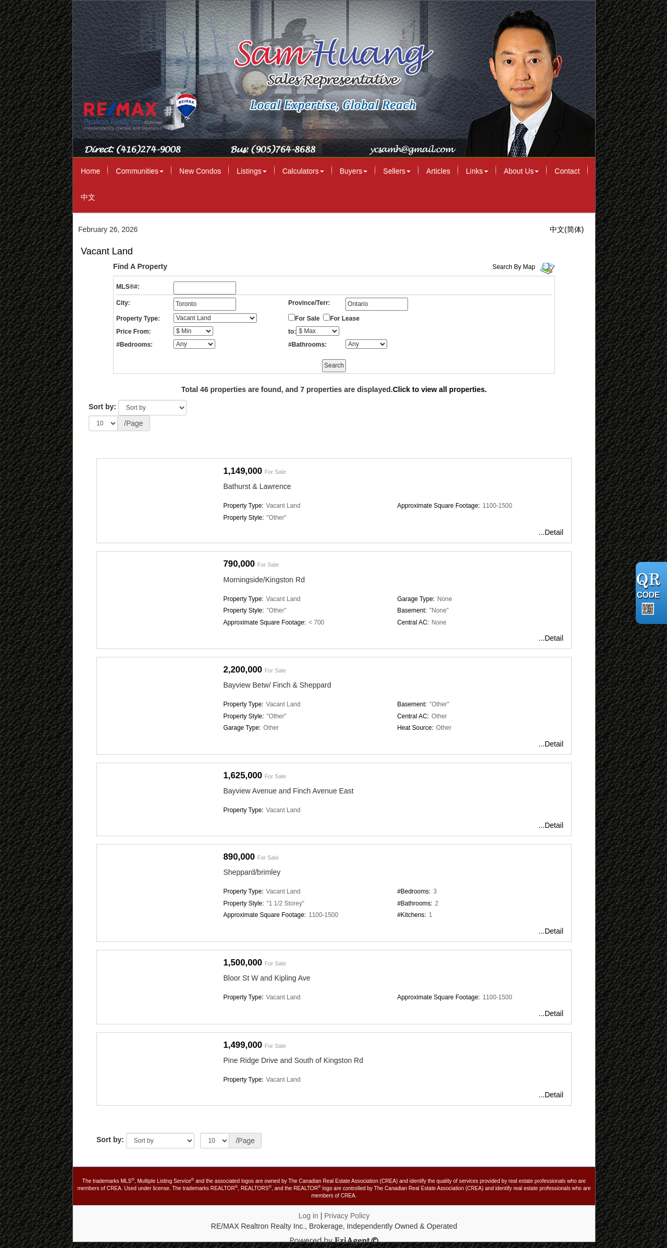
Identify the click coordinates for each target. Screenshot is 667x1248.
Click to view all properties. (440, 389)
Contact (566, 171)
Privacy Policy (346, 1216)
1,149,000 (243, 471)
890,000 (239, 857)
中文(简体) (567, 229)
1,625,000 (243, 775)
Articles (438, 171)
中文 (88, 197)
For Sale (307, 318)
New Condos (200, 171)
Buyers (354, 171)
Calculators (303, 171)
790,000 (239, 564)
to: (292, 331)
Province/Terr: (309, 303)
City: (123, 303)
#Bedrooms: (134, 344)
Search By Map (513, 267)
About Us (521, 171)
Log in (308, 1216)
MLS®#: (128, 286)
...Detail (551, 532)
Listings (251, 171)
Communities (140, 171)
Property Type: (138, 318)
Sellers (397, 171)
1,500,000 (243, 963)
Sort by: (102, 406)
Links (477, 171)
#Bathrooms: (307, 344)
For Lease (345, 318)
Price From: (133, 331)
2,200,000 (243, 670)
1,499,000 (243, 1045)
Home (90, 171)
